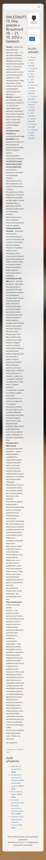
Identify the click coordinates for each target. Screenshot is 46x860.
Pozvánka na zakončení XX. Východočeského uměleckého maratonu (17, 780)
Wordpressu (22, 842)
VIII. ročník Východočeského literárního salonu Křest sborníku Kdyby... (17, 805)
